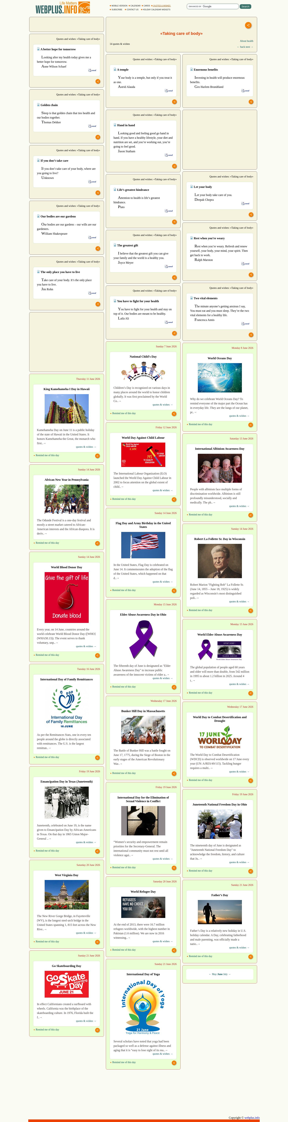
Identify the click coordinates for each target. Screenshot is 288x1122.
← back (241, 47)
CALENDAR (135, 6)
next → (249, 47)
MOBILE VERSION (119, 6)
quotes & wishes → (163, 404)
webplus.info (252, 1117)
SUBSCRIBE (116, 10)
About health (246, 41)
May (214, 974)
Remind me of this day (123, 413)
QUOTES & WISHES (161, 6)
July (225, 974)
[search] (213, 6)
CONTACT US (132, 10)
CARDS (146, 6)
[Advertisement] (66, 24)
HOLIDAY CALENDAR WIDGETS (156, 10)
